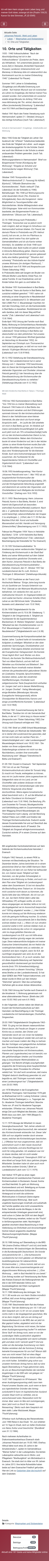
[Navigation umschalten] (4, 24)
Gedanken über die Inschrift (29, 1470)
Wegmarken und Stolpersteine (29, 1523)
